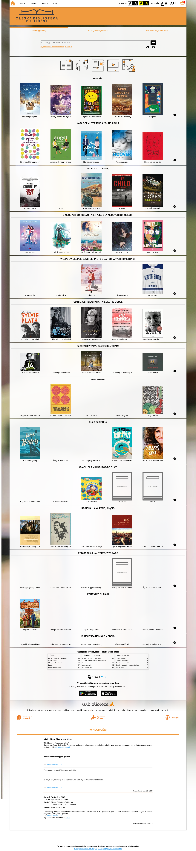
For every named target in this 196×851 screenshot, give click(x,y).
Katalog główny (39, 30)
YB (141, 3)
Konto (55, 3)
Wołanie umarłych (87, 665)
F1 (167, 3)
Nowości (22, 3)
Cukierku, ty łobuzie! (122, 660)
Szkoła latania (52, 660)
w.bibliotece (85, 710)
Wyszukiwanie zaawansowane (52, 47)
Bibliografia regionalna (98, 30)
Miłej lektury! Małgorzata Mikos (58, 739)
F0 (162, 3)
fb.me (67, 818)
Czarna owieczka (121, 658)
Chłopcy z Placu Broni (55, 663)
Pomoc (45, 3)
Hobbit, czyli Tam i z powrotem (57, 658)
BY (146, 3)
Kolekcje (68, 47)
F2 (173, 3)
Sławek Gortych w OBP (54, 797)
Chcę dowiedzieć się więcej (85, 849)
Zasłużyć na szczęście (122, 663)
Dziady (50, 665)
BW (135, 3)
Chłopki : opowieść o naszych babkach (94, 660)
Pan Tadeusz (120, 667)
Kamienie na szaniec (54, 667)
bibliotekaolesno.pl (62, 747)
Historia (34, 3)
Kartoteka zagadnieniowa (157, 30)
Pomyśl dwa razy (87, 667)
